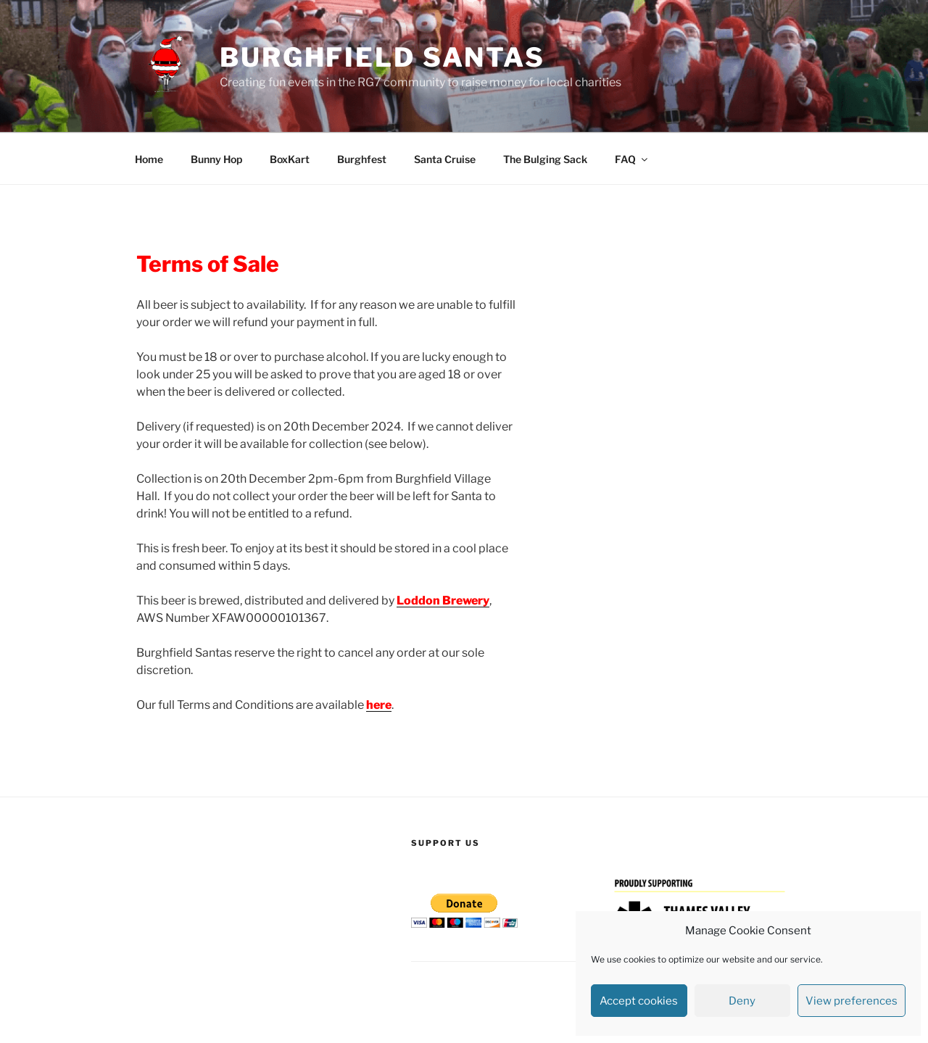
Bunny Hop (216, 159)
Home (149, 159)
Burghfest (361, 159)
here (379, 705)
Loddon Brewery (443, 600)
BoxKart (290, 159)
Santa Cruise (445, 159)
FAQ (632, 159)
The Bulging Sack (545, 159)
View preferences (851, 1000)
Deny (742, 1000)
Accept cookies (639, 1000)
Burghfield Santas (382, 57)
